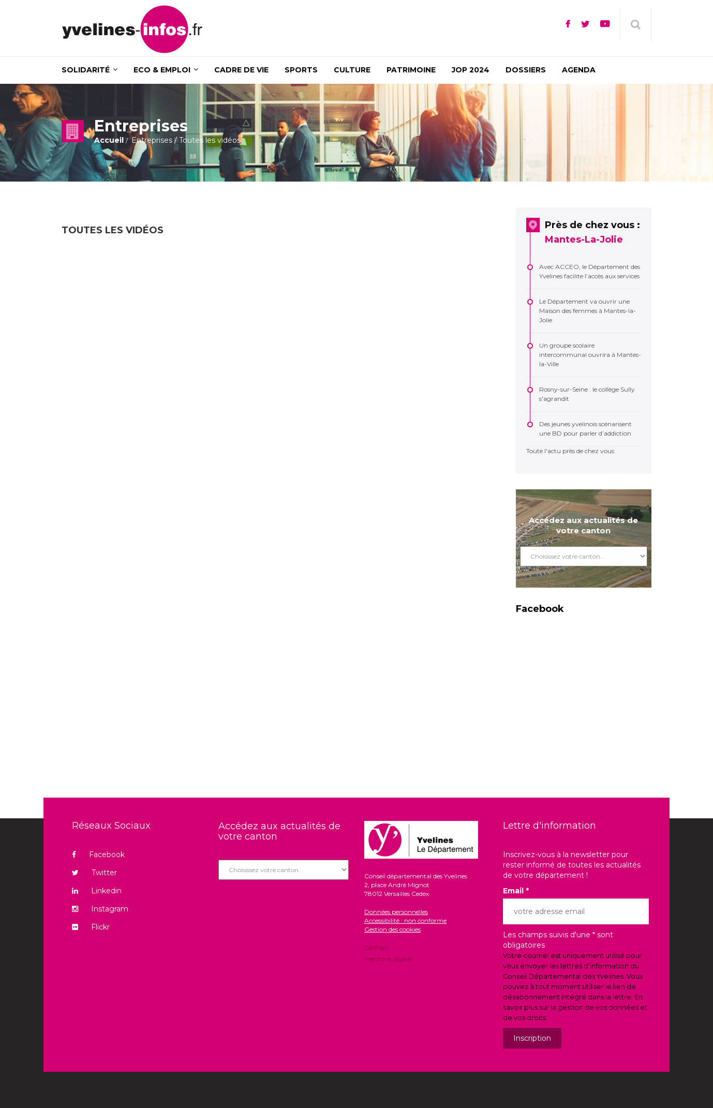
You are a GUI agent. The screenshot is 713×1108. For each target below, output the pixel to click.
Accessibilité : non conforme (405, 920)
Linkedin (97, 890)
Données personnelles (396, 912)
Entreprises (151, 140)
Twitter (94, 872)
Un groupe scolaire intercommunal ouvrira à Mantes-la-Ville (590, 354)
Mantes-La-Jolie (584, 239)
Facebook (98, 854)
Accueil (109, 140)
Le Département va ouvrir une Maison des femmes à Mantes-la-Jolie (587, 310)
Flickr (91, 927)
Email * (516, 890)
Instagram (100, 909)
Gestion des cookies (392, 929)
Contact (376, 948)
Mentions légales (388, 958)
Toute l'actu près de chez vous (570, 451)
